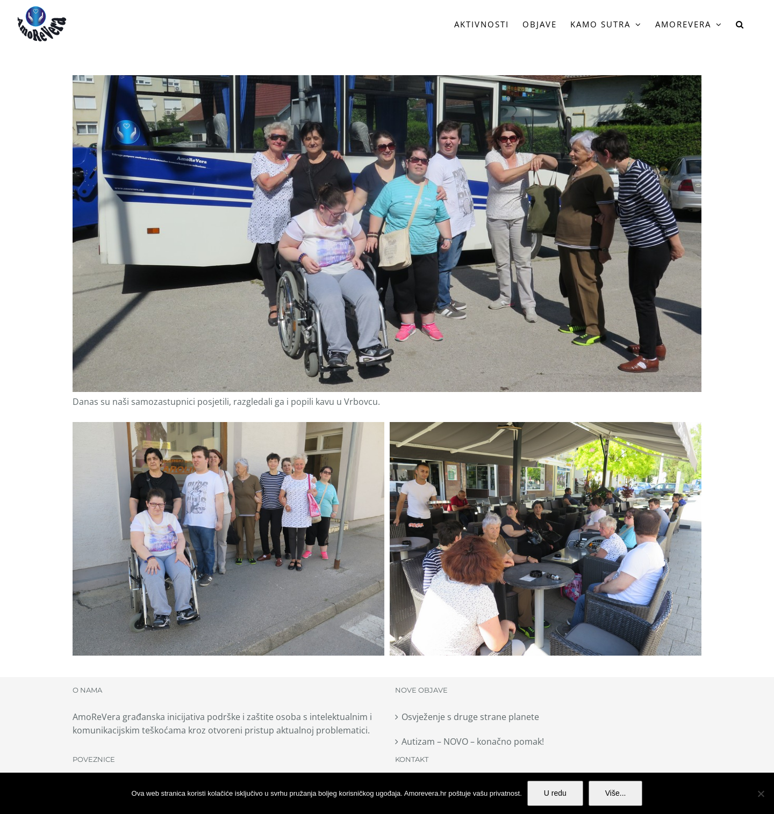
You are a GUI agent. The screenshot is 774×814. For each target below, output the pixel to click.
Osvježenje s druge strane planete (470, 717)
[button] (740, 24)
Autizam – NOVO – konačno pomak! (473, 741)
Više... (615, 793)
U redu (555, 793)
